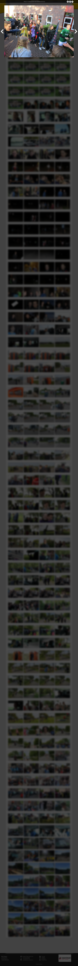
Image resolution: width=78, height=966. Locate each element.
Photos (25, 1)
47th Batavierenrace (41, 1)
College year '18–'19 (32, 1)
